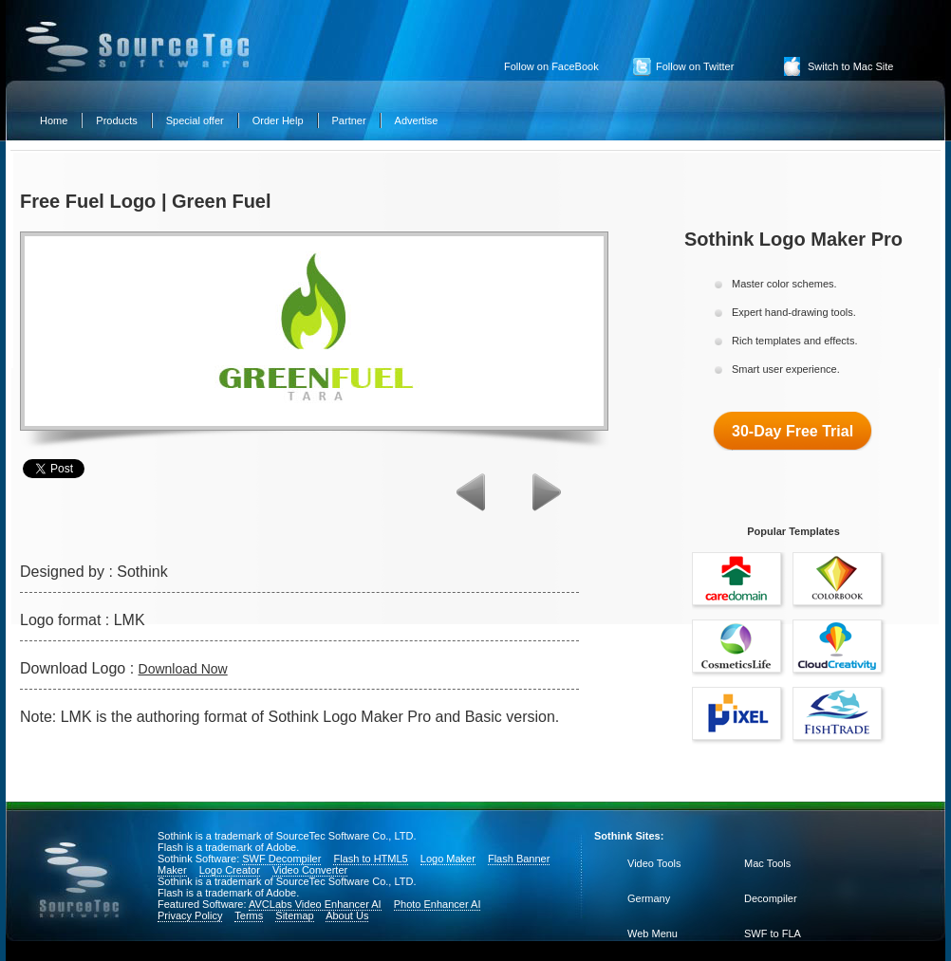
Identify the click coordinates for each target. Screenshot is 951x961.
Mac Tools (767, 863)
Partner (349, 120)
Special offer (195, 120)
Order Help (278, 120)
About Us (347, 915)
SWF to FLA (772, 933)
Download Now (183, 668)
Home (53, 120)
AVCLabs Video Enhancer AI (315, 904)
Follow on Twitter (695, 66)
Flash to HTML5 (370, 858)
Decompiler (770, 898)
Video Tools (654, 863)
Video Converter (309, 870)
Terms (248, 915)
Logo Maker (448, 858)
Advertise (416, 120)
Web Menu (652, 933)
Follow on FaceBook (551, 66)
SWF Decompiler (281, 858)
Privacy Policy (190, 915)
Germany (648, 898)
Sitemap (294, 915)
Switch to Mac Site (850, 66)
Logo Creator (229, 870)
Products (116, 120)
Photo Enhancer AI (437, 904)
